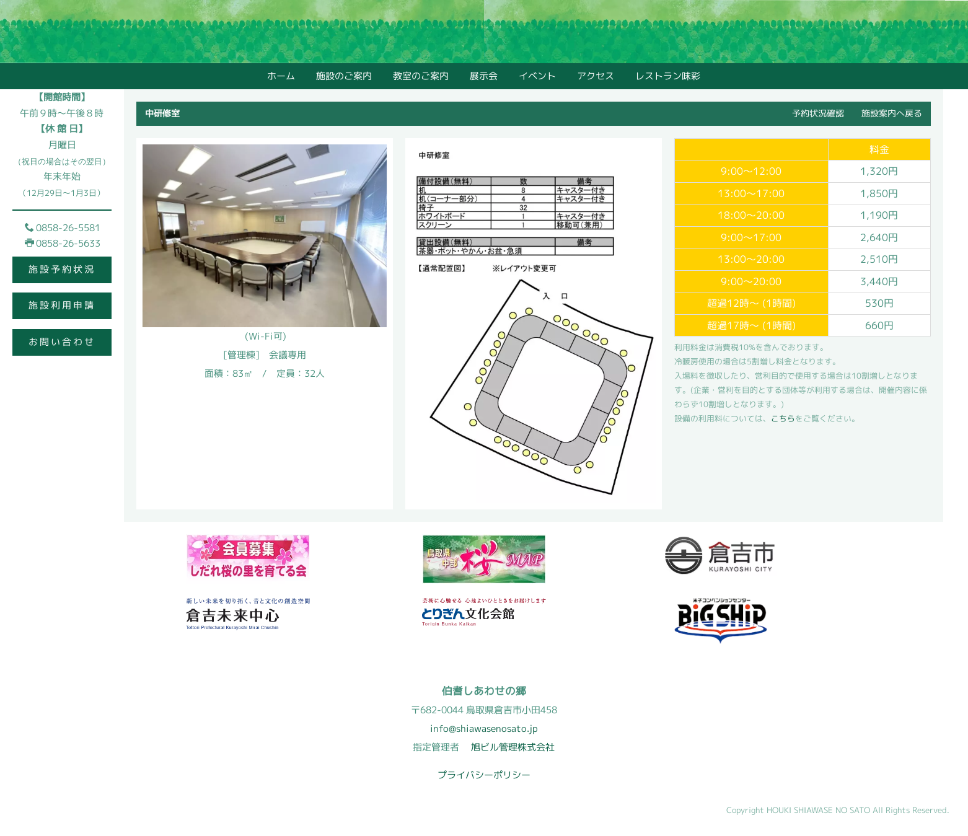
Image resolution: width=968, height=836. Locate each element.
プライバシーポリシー (484, 774)
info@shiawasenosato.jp (484, 728)
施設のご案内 (344, 75)
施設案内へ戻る (891, 113)
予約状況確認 (818, 113)
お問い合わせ (62, 341)
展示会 (484, 75)
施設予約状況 (62, 269)
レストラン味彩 (667, 75)
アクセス (595, 75)
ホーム (281, 75)
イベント (537, 75)
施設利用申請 (62, 305)
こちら (783, 419)
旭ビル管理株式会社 (513, 747)
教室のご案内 (421, 75)
